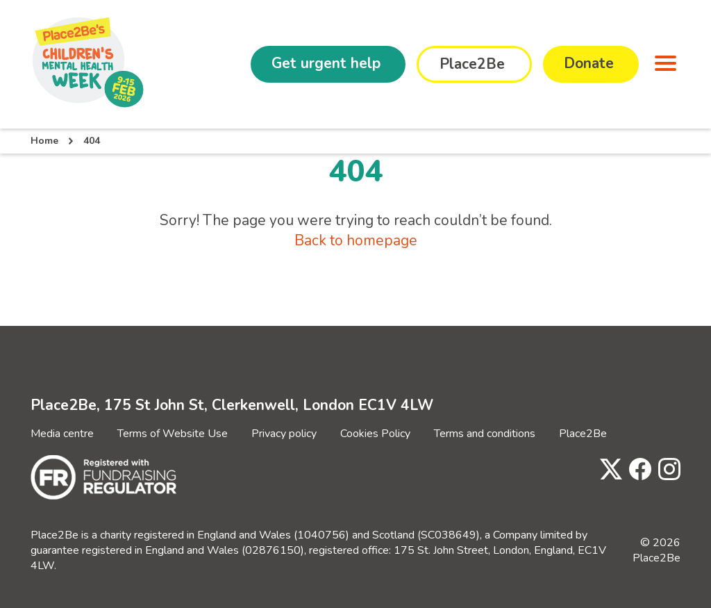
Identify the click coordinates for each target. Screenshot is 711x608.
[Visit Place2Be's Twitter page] (607, 470)
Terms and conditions (484, 433)
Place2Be (583, 433)
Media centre (62, 433)
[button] (662, 64)
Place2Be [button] (472, 64)
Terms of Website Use (172, 433)
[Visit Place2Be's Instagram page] (665, 470)
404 (91, 140)
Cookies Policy (375, 433)
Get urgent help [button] (325, 63)
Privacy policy (284, 433)
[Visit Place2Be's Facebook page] (636, 470)
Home (44, 140)
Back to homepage (355, 240)
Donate (589, 63)
